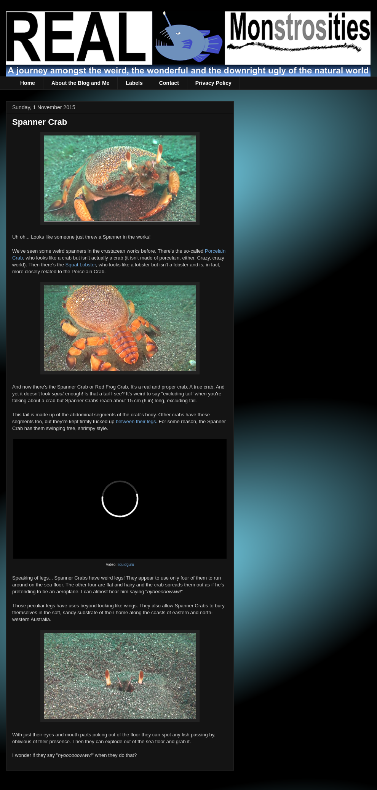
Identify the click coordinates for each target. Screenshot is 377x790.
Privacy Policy (213, 83)
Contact (169, 83)
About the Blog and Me (80, 83)
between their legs (136, 421)
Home (27, 83)
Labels (134, 83)
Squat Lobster (80, 265)
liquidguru (126, 564)
